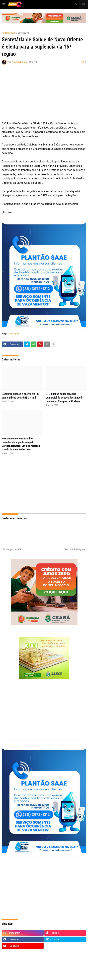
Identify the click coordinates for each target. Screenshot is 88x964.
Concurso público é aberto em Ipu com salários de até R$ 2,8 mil (20, 395)
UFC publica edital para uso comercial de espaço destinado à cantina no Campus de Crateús (64, 397)
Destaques (23, 33)
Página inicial (8, 33)
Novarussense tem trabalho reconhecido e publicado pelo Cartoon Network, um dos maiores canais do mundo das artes (21, 444)
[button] (4, 4)
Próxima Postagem (75, 549)
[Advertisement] (41, 94)
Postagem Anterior (13, 549)
